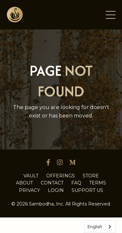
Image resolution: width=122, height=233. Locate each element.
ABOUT (24, 183)
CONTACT (52, 183)
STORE (91, 176)
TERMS (97, 183)
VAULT (30, 176)
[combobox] (99, 226)
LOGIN (56, 190)
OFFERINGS (60, 176)
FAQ (76, 183)
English (95, 226)
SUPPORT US (87, 190)
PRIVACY (29, 190)
